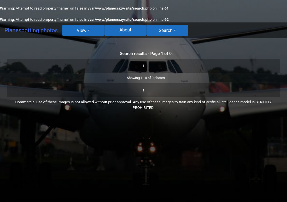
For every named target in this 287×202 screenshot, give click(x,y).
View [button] (82, 30)
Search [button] (166, 30)
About (125, 30)
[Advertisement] (143, 155)
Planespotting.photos (31, 30)
